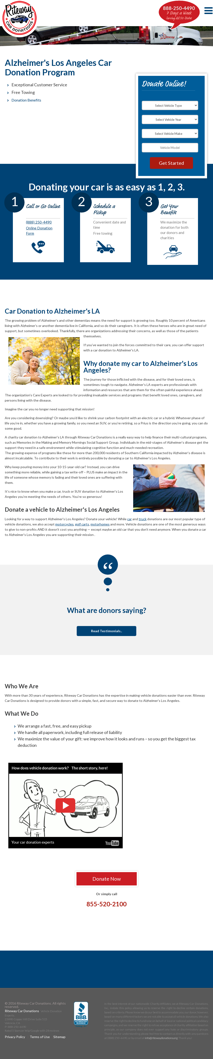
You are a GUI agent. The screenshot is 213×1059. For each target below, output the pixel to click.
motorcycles (64, 524)
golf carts (82, 524)
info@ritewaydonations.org (161, 1038)
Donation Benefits (26, 100)
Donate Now (106, 879)
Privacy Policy (15, 1037)
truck (143, 519)
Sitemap (59, 1037)
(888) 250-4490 (39, 222)
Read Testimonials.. (106, 631)
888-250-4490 (179, 8)
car (129, 519)
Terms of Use (40, 1037)
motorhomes (100, 524)
